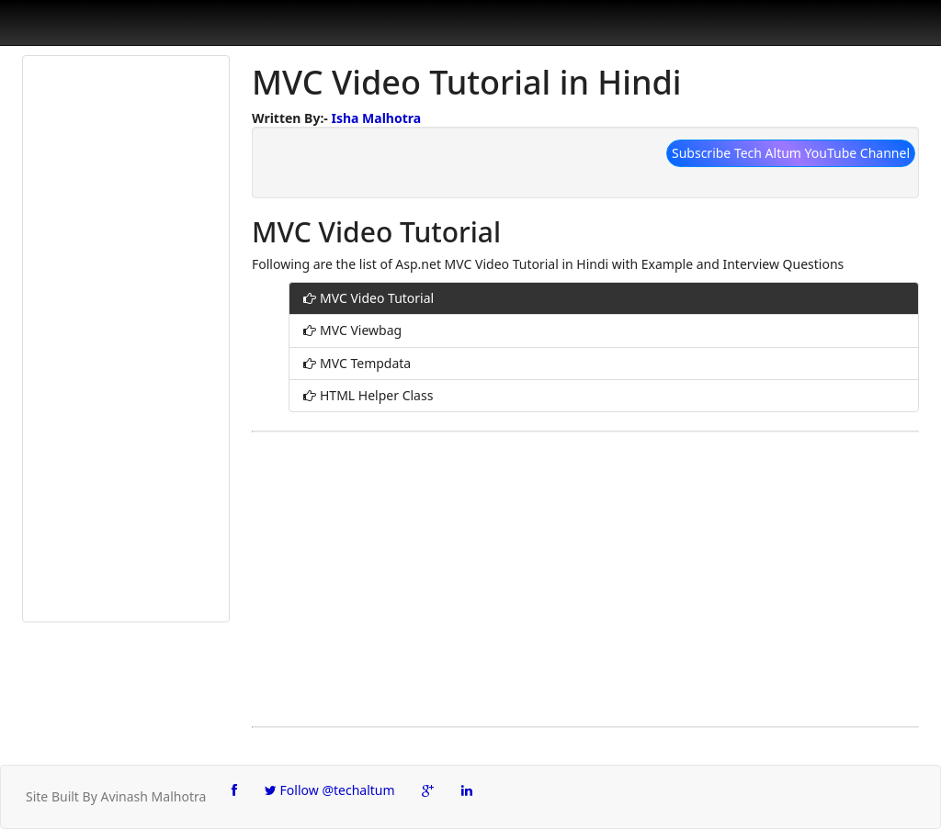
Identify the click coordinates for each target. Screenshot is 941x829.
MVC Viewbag (361, 330)
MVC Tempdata (365, 363)
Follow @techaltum (330, 790)
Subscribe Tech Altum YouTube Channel (791, 153)
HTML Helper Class (376, 395)
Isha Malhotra (376, 118)
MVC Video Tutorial (377, 298)
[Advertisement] (126, 338)
